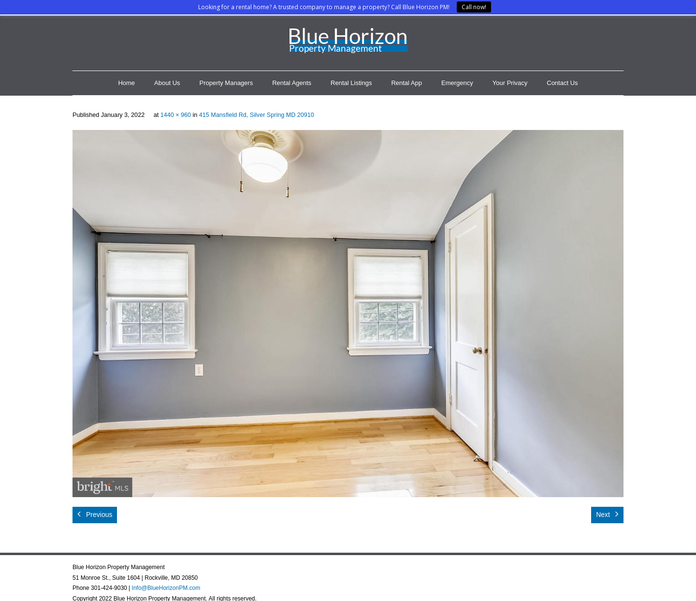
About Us (167, 82)
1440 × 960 (175, 115)
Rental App (406, 82)
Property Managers (226, 82)
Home (126, 82)
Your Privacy (510, 82)
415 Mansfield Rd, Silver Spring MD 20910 (256, 115)
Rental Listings (351, 82)
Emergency (457, 82)
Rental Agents (291, 82)
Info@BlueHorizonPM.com (166, 588)
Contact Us (562, 82)
